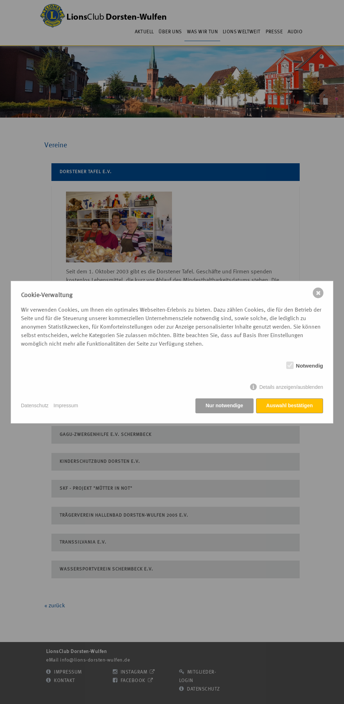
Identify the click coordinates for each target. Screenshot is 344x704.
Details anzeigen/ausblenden (291, 387)
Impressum (66, 405)
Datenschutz (35, 405)
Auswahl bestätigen (289, 405)
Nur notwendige (224, 405)
